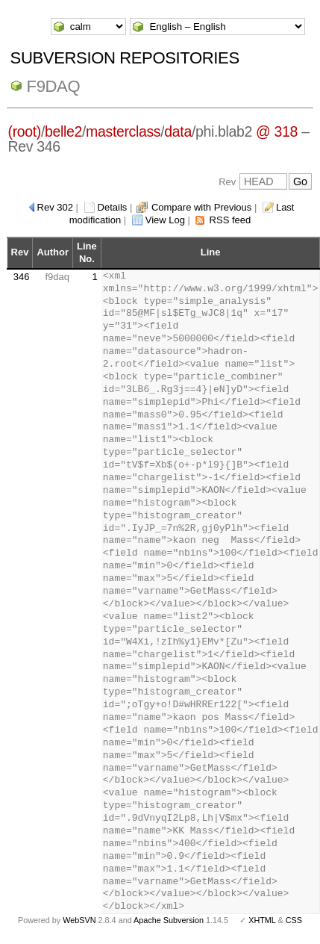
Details (113, 207)
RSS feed (230, 220)
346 (21, 276)
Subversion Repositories (124, 58)
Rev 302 (55, 207)
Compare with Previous (201, 207)
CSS (294, 920)
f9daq (54, 86)
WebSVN (79, 920)
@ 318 (277, 131)
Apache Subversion (169, 920)
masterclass (123, 131)
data (178, 131)
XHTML (261, 920)
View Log (165, 220)
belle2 (63, 131)
